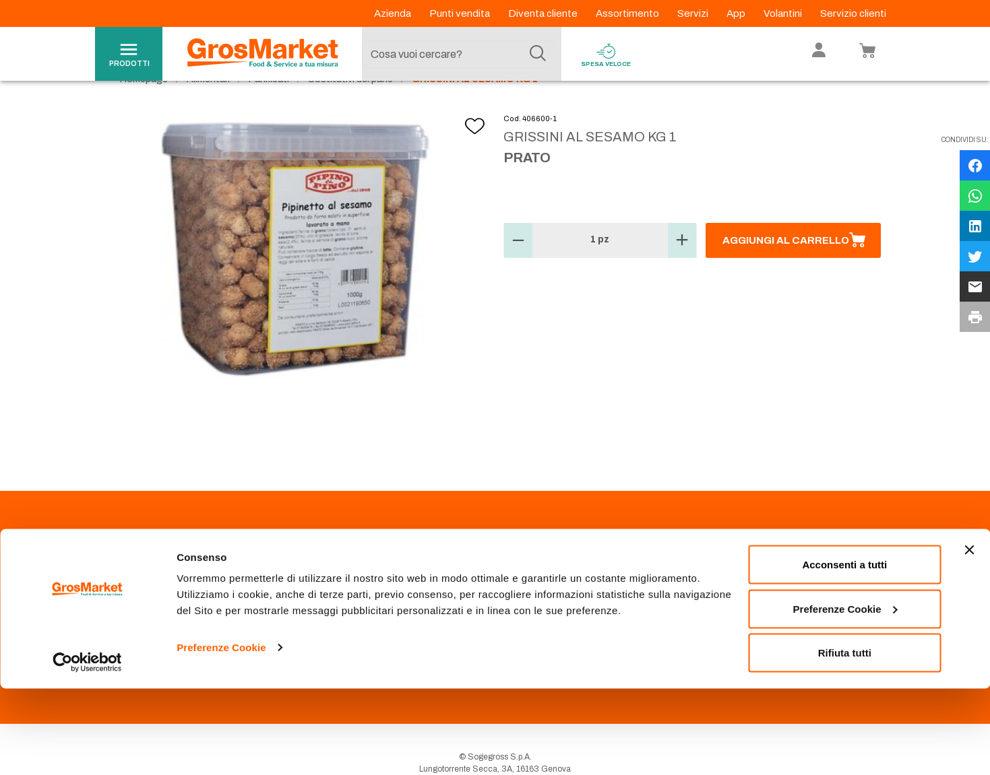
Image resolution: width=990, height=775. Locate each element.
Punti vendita (460, 13)
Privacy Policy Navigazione (179, 614)
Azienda (393, 13)
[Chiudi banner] (969, 636)
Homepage (144, 108)
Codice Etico (153, 598)
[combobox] (458, 53)
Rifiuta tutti (844, 739)
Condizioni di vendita (355, 614)
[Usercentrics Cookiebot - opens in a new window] (87, 749)
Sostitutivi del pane (350, 108)
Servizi (693, 13)
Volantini (784, 13)
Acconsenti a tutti (844, 650)
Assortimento (628, 13)
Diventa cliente (544, 13)
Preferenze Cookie (221, 733)
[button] (518, 269)
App (736, 13)
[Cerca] (538, 54)
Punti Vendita (340, 581)
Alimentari (208, 108)
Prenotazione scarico (355, 598)
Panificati (269, 108)
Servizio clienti (853, 13)
